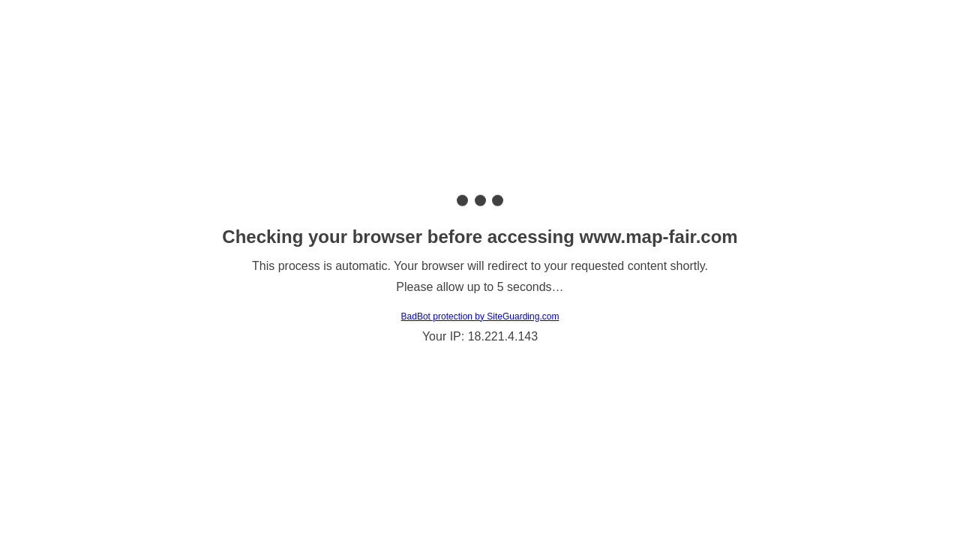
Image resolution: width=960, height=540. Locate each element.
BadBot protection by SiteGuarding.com (480, 316)
